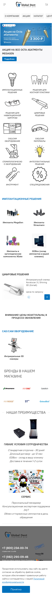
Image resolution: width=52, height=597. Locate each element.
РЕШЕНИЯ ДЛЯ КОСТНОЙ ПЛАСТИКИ (40, 91)
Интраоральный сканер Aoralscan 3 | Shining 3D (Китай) (38, 282)
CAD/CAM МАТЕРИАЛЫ (39, 139)
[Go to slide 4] (10, 25)
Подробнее (9, 59)
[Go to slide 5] (12, 25)
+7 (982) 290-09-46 (15, 557)
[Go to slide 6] (14, 25)
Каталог (38, 16)
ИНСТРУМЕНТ (12, 184)
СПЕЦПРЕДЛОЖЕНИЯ (40, 184)
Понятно (16, 589)
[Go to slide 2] (5, 25)
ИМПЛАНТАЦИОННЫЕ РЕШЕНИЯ (12, 91)
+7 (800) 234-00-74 (15, 548)
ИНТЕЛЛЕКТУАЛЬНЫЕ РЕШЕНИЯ (40, 162)
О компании (12, 16)
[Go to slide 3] (7, 25)
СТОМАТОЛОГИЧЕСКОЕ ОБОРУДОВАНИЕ (12, 162)
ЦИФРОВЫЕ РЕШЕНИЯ (39, 114)
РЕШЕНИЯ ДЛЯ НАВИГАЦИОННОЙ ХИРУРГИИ (12, 115)
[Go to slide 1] (3, 25)
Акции (26, 16)
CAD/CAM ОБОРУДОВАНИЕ (12, 139)
